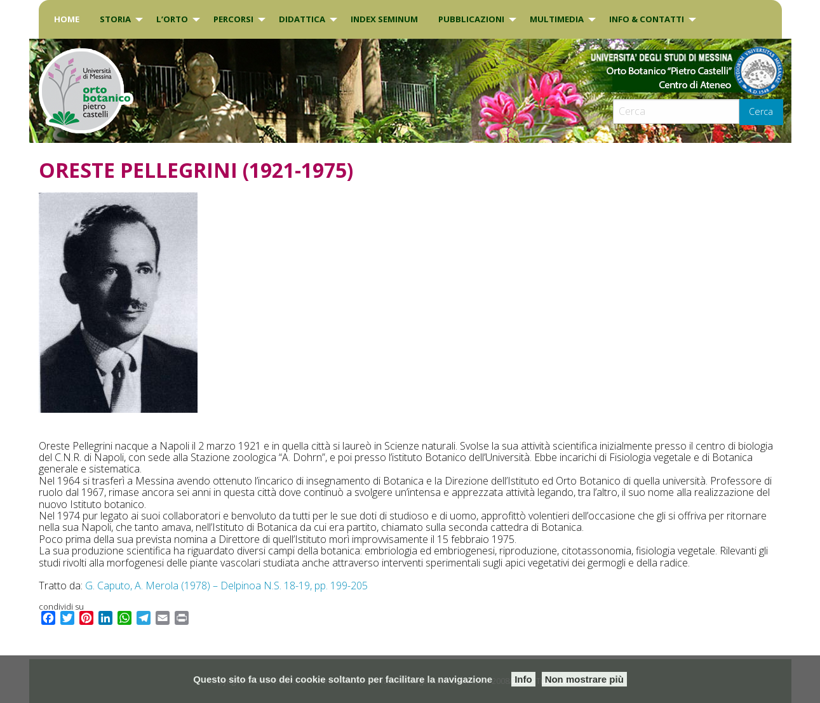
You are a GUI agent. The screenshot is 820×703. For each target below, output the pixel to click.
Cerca (761, 111)
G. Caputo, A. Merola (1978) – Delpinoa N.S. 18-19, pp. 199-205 (226, 586)
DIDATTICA (302, 19)
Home (66, 19)
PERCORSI (233, 19)
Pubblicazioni (471, 19)
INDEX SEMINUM (384, 19)
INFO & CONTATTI (646, 19)
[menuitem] (67, 19)
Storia (115, 19)
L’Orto (172, 19)
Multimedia (557, 19)
